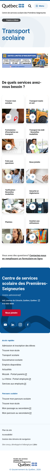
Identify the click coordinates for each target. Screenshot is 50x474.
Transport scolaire (10, 355)
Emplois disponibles (11, 364)
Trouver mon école (10, 350)
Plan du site (7, 430)
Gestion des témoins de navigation (16, 439)
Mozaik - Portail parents (14, 374)
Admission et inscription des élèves (18, 345)
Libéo (35, 444)
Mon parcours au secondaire (16, 413)
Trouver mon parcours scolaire (16, 399)
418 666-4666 (8, 304)
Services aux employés (14, 383)
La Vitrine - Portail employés (16, 379)
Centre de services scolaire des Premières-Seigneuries (24, 13)
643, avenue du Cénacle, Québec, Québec (21, 300)
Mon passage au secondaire (16, 408)
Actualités (6, 369)
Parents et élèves (12, 20)
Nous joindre (11, 313)
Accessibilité (7, 435)
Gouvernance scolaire (12, 360)
